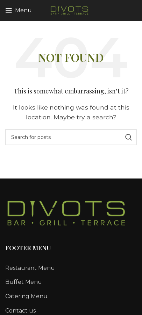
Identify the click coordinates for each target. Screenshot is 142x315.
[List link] (71, 268)
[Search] (71, 137)
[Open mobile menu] (18, 11)
